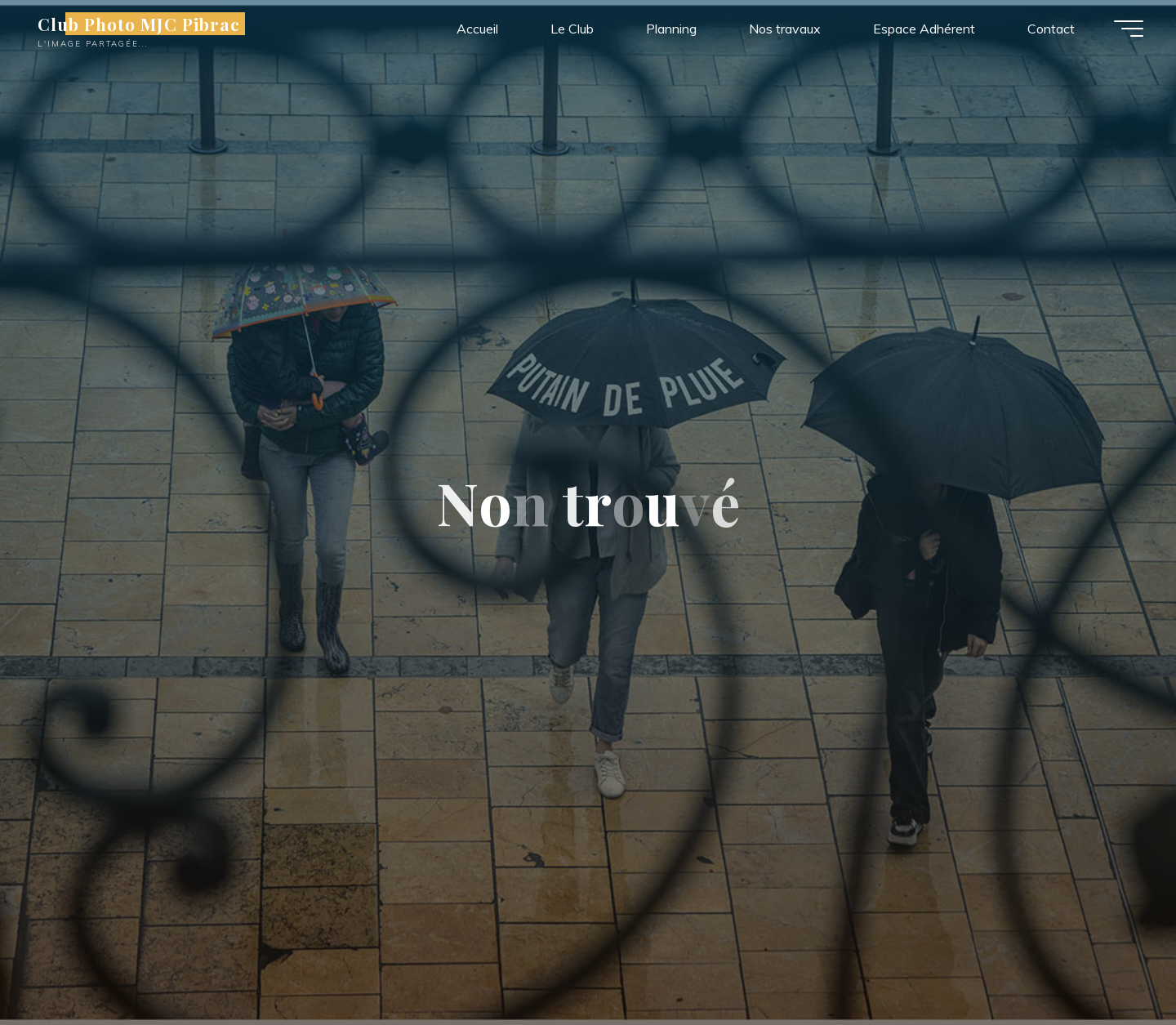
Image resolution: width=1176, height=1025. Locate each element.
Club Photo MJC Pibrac (139, 23)
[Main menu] (1128, 28)
